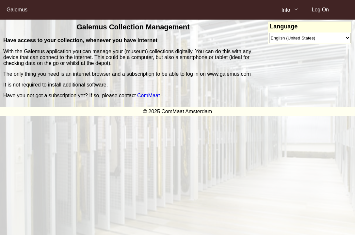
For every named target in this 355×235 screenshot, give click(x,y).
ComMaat (148, 95)
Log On (320, 9)
